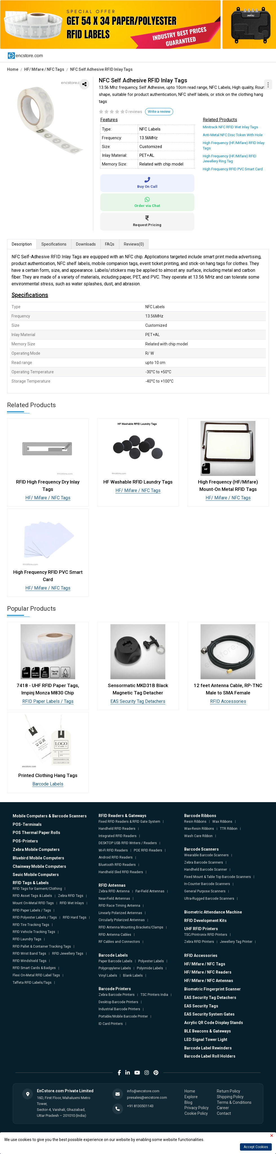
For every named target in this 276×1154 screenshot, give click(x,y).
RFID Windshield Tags (29, 961)
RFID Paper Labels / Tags (48, 701)
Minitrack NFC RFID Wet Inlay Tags (230, 127)
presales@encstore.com (147, 1097)
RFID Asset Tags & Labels (32, 896)
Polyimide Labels (150, 968)
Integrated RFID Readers (118, 836)
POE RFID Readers (148, 850)
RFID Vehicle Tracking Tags (34, 932)
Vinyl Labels (108, 976)
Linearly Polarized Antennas (120, 913)
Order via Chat (147, 202)
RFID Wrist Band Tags (29, 954)
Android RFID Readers (116, 857)
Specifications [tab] (53, 244)
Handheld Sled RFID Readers (121, 872)
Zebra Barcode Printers (117, 995)
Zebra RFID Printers (199, 942)
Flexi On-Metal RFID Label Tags (36, 975)
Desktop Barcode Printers (118, 1002)
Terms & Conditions (234, 1102)
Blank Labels (133, 976)
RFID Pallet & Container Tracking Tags (42, 946)
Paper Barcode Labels (115, 961)
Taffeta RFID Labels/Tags (32, 983)
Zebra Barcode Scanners (203, 862)
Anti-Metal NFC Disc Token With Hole (232, 135)
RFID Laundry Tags (27, 939)
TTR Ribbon (228, 829)
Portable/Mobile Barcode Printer (123, 1016)
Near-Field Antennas (114, 899)
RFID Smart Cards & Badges (34, 968)
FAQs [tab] (110, 244)
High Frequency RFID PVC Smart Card (233, 169)
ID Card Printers (111, 1024)
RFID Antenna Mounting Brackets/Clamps (131, 927)
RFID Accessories (228, 701)
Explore (191, 1097)
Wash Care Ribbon (198, 836)
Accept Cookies (256, 1147)
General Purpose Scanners (205, 891)
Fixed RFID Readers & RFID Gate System (129, 822)
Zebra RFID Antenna (114, 891)
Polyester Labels (151, 961)
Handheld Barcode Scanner (205, 869)
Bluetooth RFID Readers (117, 865)
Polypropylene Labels (115, 968)
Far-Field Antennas (149, 891)
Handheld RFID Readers (117, 829)
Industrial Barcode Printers (119, 1009)
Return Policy (228, 1091)
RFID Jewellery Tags (67, 954)
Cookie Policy (196, 1113)
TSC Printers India (154, 995)
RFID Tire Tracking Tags (31, 925)
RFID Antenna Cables (115, 935)
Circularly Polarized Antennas (122, 920)
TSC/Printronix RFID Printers (205, 935)
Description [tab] (22, 244)
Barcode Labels (47, 784)
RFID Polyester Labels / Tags (35, 917)
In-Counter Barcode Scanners (207, 884)
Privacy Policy (196, 1108)
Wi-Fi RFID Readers (113, 850)
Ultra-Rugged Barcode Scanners (209, 899)
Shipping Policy (230, 1097)
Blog (188, 1102)
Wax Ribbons (222, 822)
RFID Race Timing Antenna (119, 906)
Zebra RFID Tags (70, 896)
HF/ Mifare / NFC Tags (44, 69)
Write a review (159, 111)
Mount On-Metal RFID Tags (33, 903)
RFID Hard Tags (74, 917)
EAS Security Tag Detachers (137, 701)
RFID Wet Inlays (72, 903)
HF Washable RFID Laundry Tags (138, 482)
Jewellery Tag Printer (236, 942)
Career (223, 1108)
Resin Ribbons (195, 822)
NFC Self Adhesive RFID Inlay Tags (101, 69)
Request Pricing (147, 221)
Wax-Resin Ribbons (199, 829)
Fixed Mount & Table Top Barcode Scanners (217, 877)
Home (12, 69)
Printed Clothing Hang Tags (47, 775)
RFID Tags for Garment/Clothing (37, 889)
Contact (224, 1113)
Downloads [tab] (86, 244)
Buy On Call (147, 183)
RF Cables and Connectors (119, 942)
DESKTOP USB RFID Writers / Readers (128, 843)
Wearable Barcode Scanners (206, 855)
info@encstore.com (143, 1091)
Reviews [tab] (134, 244)
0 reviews (133, 111)
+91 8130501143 (140, 1106)
